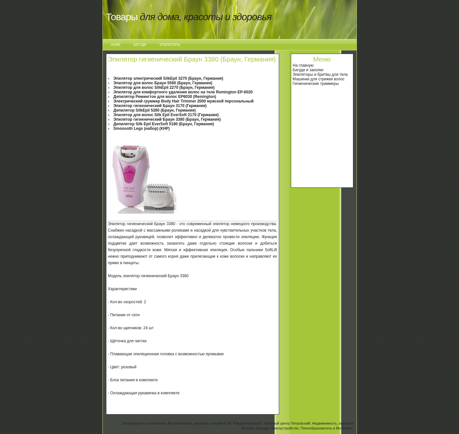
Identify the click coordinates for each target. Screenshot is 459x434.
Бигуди (140, 45)
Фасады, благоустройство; (278, 428)
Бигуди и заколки (308, 70)
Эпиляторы (169, 45)
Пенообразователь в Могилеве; (327, 428)
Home (116, 45)
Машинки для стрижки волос (319, 79)
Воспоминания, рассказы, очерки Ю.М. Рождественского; (215, 423)
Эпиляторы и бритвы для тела (320, 74)
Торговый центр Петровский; (287, 423)
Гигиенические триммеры (316, 83)
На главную (303, 65)
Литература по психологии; (143, 423)
